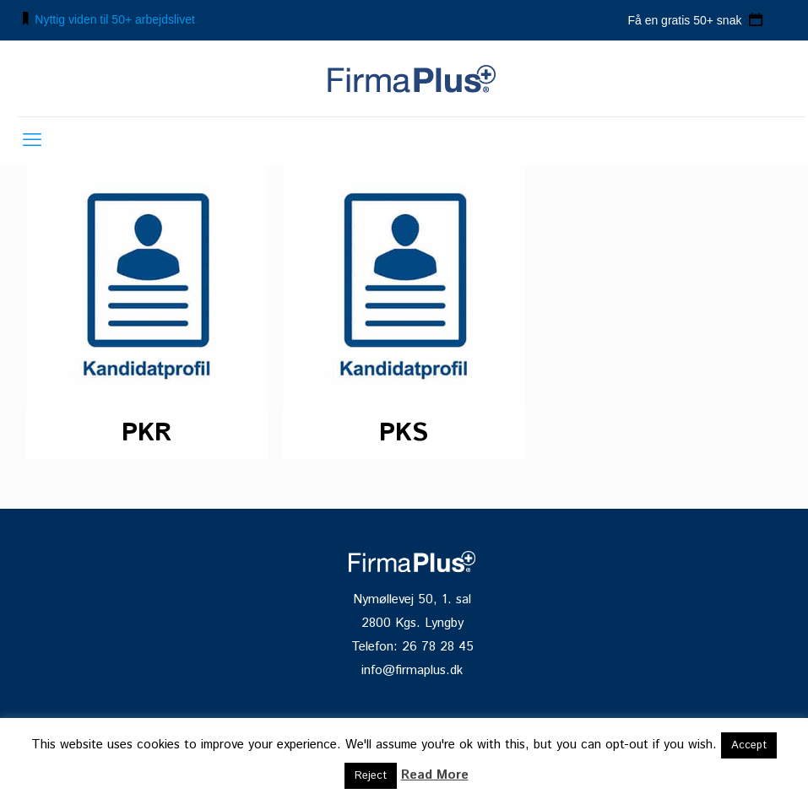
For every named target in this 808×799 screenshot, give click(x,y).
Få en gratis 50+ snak (686, 20)
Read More (435, 775)
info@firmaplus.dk (412, 670)
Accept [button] (749, 745)
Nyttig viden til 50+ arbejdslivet (115, 19)
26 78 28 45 (438, 647)
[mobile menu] (32, 141)
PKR (146, 433)
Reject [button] (371, 776)
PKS (403, 433)
